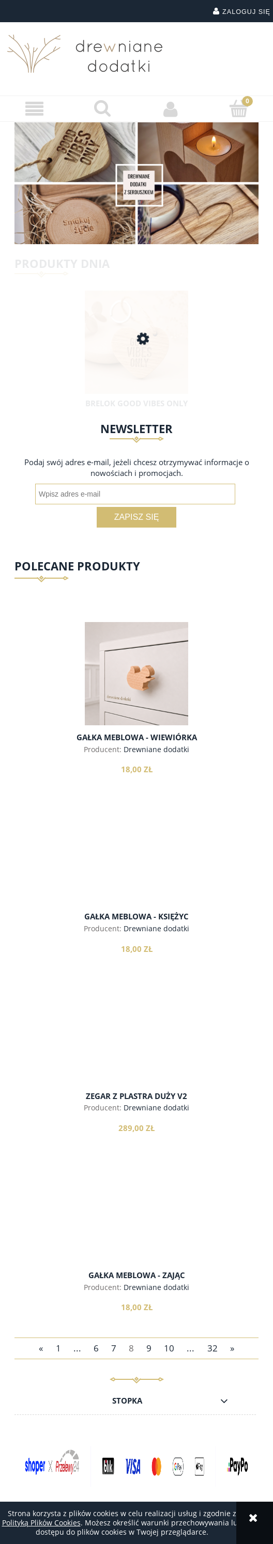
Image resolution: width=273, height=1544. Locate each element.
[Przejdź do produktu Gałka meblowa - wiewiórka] (136, 673)
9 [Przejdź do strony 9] (148, 1348)
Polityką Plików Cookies (41, 1522)
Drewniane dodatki (156, 749)
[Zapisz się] (136, 517)
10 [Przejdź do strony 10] (169, 1348)
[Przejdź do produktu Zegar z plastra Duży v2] (136, 1045)
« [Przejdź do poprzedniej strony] (41, 1348)
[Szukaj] (102, 108)
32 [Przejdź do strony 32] (212, 1348)
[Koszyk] (239, 108)
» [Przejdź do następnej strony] (232, 1348)
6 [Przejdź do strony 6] (96, 1348)
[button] (34, 109)
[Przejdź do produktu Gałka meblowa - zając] (136, 1224)
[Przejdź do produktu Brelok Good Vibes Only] (136, 351)
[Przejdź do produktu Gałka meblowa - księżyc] (136, 865)
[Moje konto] (171, 109)
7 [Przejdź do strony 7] (113, 1348)
